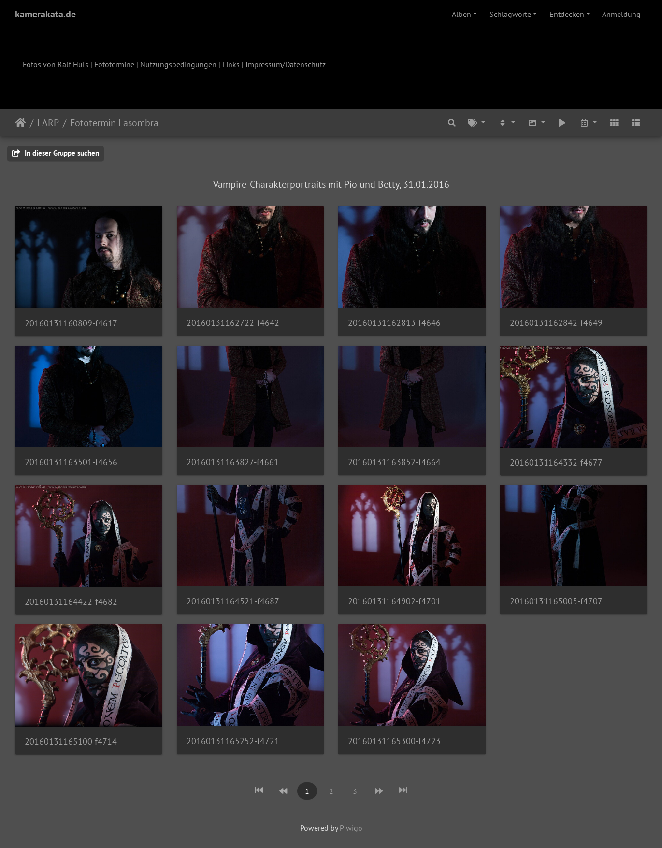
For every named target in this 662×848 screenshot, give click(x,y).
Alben (461, 14)
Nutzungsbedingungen (178, 64)
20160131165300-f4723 (394, 741)
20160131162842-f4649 (556, 323)
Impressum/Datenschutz (285, 64)
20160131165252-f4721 (233, 741)
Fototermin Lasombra (114, 123)
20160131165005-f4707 (556, 601)
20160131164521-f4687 (233, 601)
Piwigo (351, 828)
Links (231, 64)
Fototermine (114, 64)
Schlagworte (510, 14)
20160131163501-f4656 (71, 462)
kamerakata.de (45, 14)
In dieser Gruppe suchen (55, 153)
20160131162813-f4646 (394, 323)
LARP (48, 123)
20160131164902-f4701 (394, 601)
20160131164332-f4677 (556, 462)
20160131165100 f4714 (71, 741)
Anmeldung (621, 14)
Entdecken (566, 14)
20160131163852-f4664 (394, 462)
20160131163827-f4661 (233, 462)
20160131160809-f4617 (71, 323)
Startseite (20, 123)
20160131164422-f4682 (71, 602)
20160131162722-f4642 (233, 323)
